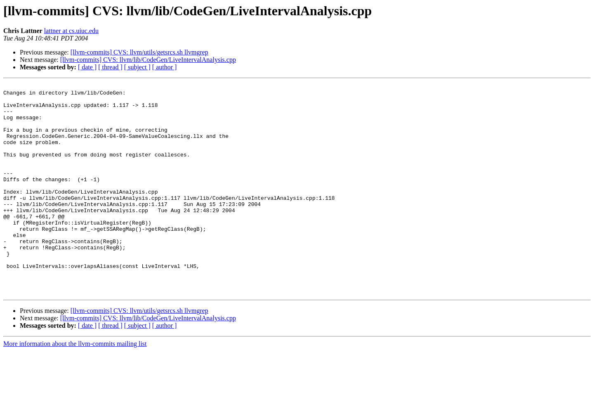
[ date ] (87, 67)
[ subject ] (137, 67)
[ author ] (164, 67)
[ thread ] (110, 67)
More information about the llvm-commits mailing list (75, 385)
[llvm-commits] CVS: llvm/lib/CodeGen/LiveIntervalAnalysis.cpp (148, 59)
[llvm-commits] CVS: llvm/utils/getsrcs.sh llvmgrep (139, 52)
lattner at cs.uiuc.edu (71, 30)
